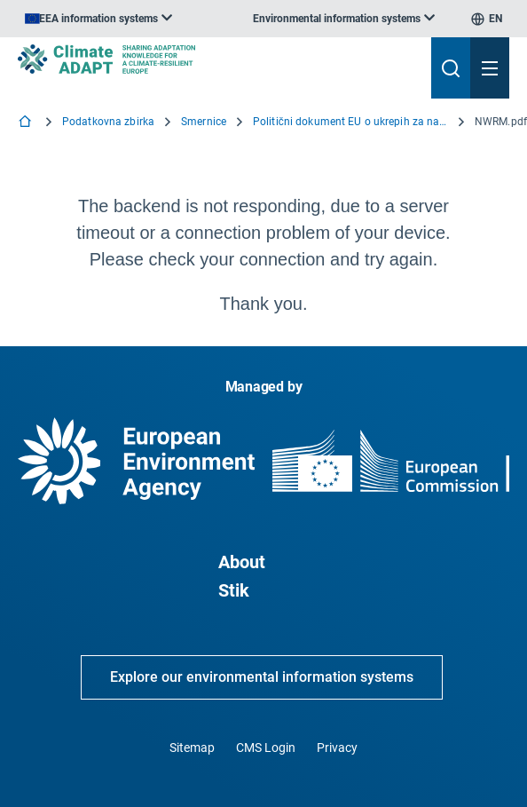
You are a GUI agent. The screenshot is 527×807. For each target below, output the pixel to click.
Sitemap (192, 747)
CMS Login (265, 747)
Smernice (203, 121)
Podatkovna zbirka (108, 121)
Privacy (337, 747)
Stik (233, 590)
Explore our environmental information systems (261, 677)
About (241, 562)
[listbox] (98, 18)
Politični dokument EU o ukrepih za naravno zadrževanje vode (350, 121)
